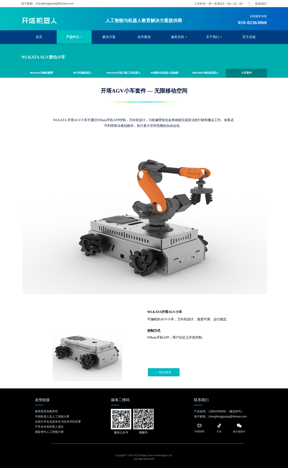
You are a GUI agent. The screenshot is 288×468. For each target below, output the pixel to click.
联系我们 (261, 3)
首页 (39, 37)
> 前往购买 (164, 372)
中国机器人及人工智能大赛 (52, 416)
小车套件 (246, 72)
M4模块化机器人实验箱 (164, 72)
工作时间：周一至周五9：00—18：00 (218, 3)
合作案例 (144, 37)
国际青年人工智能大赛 (49, 431)
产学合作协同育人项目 (49, 426)
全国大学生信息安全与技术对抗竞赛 (58, 421)
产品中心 (74, 37)
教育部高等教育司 (46, 411)
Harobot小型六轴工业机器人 (123, 72)
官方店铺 (248, 37)
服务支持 (179, 37)
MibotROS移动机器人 (205, 72)
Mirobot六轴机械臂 (41, 72)
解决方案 (109, 37)
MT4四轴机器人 (82, 72)
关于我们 (214, 37)
